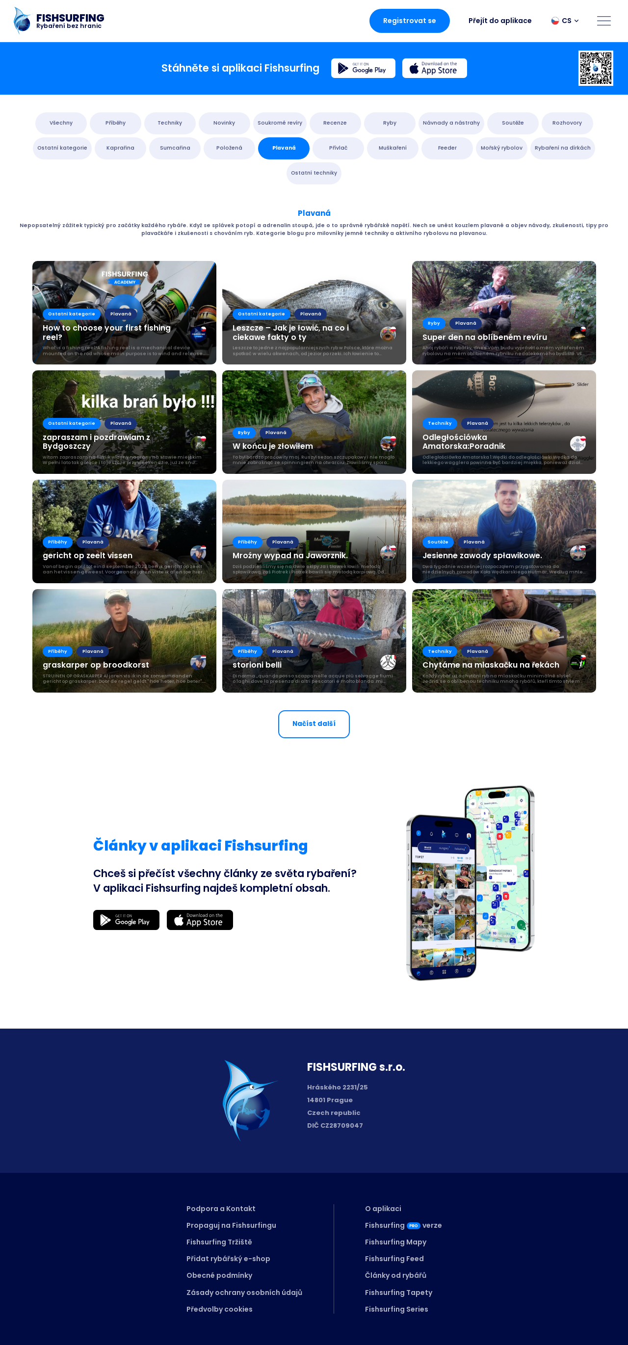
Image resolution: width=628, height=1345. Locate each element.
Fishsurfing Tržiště (219, 1242)
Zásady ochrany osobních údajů (244, 1292)
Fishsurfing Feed (394, 1258)
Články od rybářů (395, 1275)
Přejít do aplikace (500, 21)
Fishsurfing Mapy (395, 1242)
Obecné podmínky (219, 1275)
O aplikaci (383, 1208)
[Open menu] (604, 20)
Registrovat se (409, 21)
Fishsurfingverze (403, 1225)
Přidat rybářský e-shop (228, 1258)
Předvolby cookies (219, 1309)
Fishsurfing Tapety (398, 1292)
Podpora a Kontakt (221, 1208)
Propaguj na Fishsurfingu (231, 1225)
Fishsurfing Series (396, 1309)
